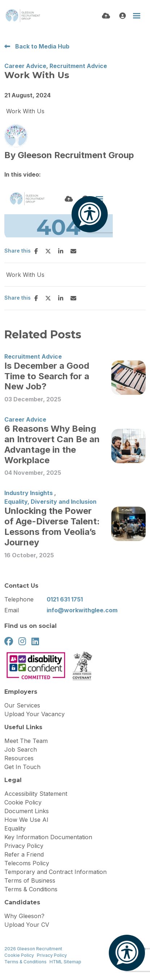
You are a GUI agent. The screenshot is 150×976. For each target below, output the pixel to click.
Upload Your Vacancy (34, 714)
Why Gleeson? (24, 916)
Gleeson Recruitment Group (76, 155)
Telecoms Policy (26, 863)
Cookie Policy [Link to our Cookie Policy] (19, 955)
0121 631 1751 (65, 599)
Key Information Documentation (48, 837)
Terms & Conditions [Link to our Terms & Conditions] (25, 961)
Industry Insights (28, 493)
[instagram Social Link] (22, 641)
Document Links (26, 811)
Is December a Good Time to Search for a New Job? (46, 376)
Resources (19, 758)
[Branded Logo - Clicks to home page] (22, 15)
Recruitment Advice (78, 65)
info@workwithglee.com (82, 610)
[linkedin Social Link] (35, 641)
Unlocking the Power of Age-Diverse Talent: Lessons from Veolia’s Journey (52, 526)
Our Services (22, 705)
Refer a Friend (24, 854)
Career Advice (25, 65)
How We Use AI (26, 819)
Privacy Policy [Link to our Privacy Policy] (52, 955)
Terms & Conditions (30, 889)
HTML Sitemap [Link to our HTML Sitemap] (65, 961)
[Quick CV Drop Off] (106, 16)
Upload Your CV (26, 924)
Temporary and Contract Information (55, 871)
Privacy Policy (23, 845)
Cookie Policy (23, 802)
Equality (15, 828)
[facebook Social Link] (8, 641)
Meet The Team (26, 740)
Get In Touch (22, 766)
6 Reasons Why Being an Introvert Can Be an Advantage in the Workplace (52, 444)
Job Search (20, 749)
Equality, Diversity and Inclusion (50, 501)
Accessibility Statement (35, 793)
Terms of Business (29, 880)
